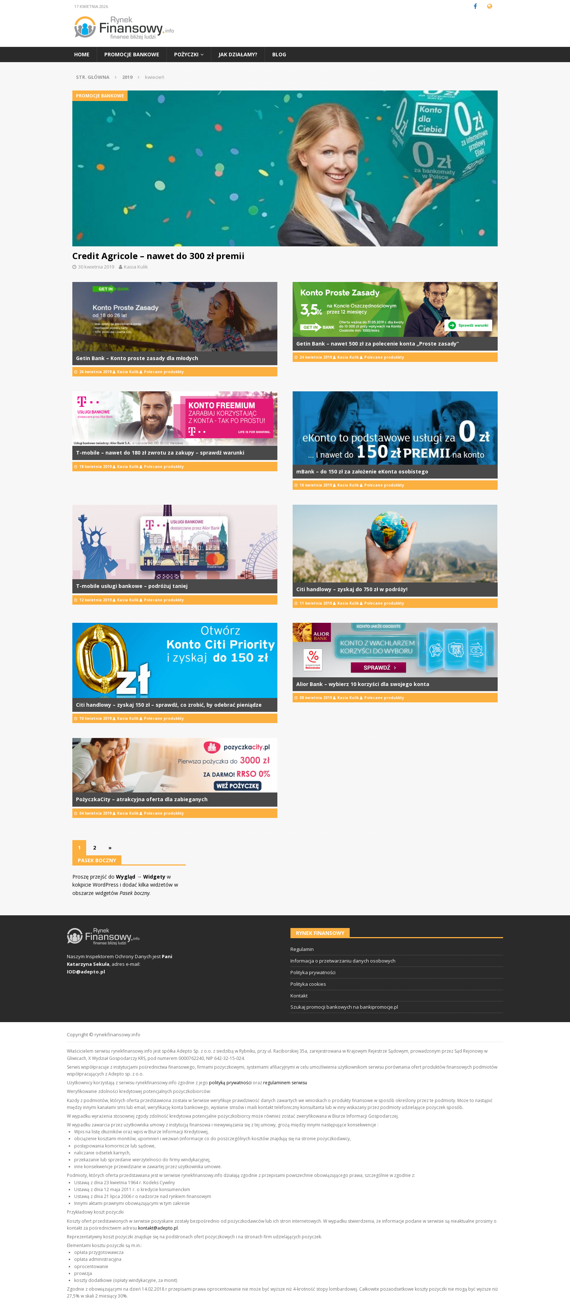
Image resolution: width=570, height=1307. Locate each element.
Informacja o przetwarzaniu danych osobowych (343, 960)
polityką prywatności (230, 1083)
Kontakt (299, 995)
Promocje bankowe (131, 54)
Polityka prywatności (313, 972)
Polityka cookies (308, 984)
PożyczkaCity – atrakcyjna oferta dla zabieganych (142, 799)
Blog (279, 54)
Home (81, 54)
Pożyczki (186, 54)
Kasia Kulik (136, 266)
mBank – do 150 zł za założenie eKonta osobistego (362, 471)
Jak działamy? (237, 54)
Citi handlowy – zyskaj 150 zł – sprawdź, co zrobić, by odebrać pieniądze (169, 704)
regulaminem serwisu (285, 1083)
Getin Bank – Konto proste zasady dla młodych (137, 358)
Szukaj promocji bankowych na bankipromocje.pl (344, 1007)
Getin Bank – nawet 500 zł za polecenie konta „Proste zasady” (377, 343)
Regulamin (302, 949)
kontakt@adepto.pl (158, 1228)
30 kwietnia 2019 (96, 266)
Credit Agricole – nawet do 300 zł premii (158, 256)
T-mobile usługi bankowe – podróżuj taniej (132, 585)
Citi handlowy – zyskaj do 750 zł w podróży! (352, 589)
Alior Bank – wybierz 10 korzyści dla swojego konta (362, 684)
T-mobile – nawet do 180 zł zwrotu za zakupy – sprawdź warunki (160, 452)
